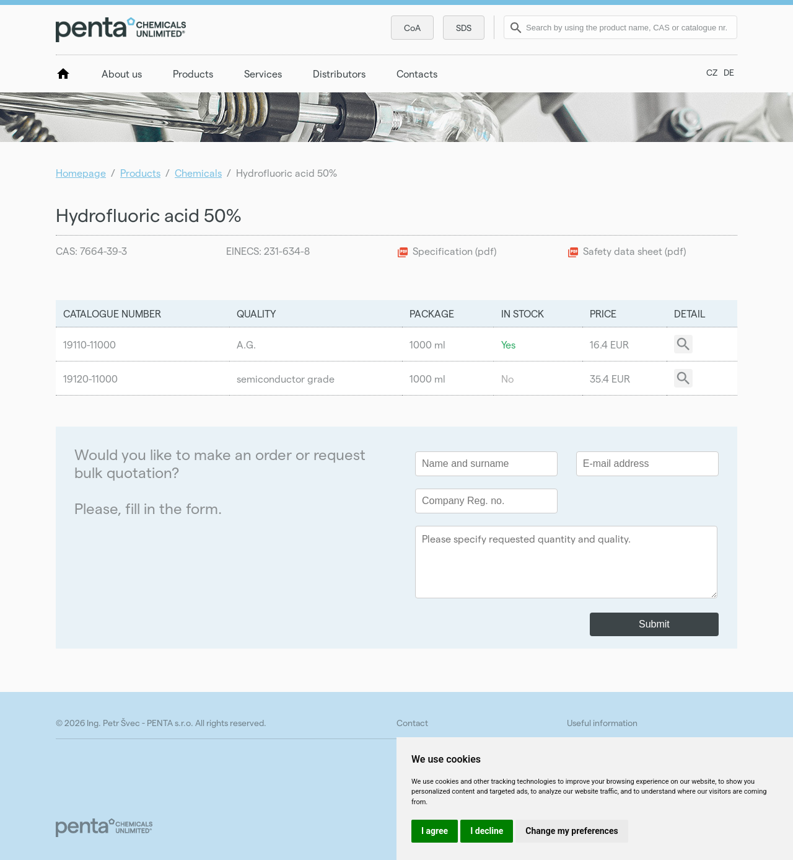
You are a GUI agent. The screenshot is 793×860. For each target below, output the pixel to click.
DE (729, 72)
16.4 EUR (609, 344)
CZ (711, 72)
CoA (412, 27)
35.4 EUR (610, 378)
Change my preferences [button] (571, 831)
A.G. (246, 344)
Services (263, 73)
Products (193, 73)
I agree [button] (434, 831)
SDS (463, 27)
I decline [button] (486, 831)
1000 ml (427, 344)
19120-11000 (90, 378)
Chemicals (198, 173)
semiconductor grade (286, 378)
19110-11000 (89, 344)
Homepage (81, 173)
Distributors (339, 73)
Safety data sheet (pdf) (634, 251)
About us (122, 73)
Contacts (416, 73)
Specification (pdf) (454, 251)
